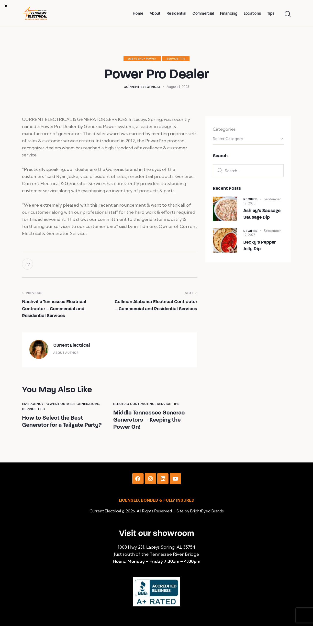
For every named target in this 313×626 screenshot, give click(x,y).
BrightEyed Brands (207, 510)
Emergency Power (142, 58)
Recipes (250, 199)
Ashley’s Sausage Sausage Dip (261, 214)
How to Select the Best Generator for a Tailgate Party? (62, 421)
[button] (28, 264)
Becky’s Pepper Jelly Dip (259, 245)
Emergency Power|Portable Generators (60, 404)
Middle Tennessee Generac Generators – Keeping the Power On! (149, 419)
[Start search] (287, 14)
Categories (224, 129)
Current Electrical (71, 345)
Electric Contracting (134, 404)
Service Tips (176, 58)
